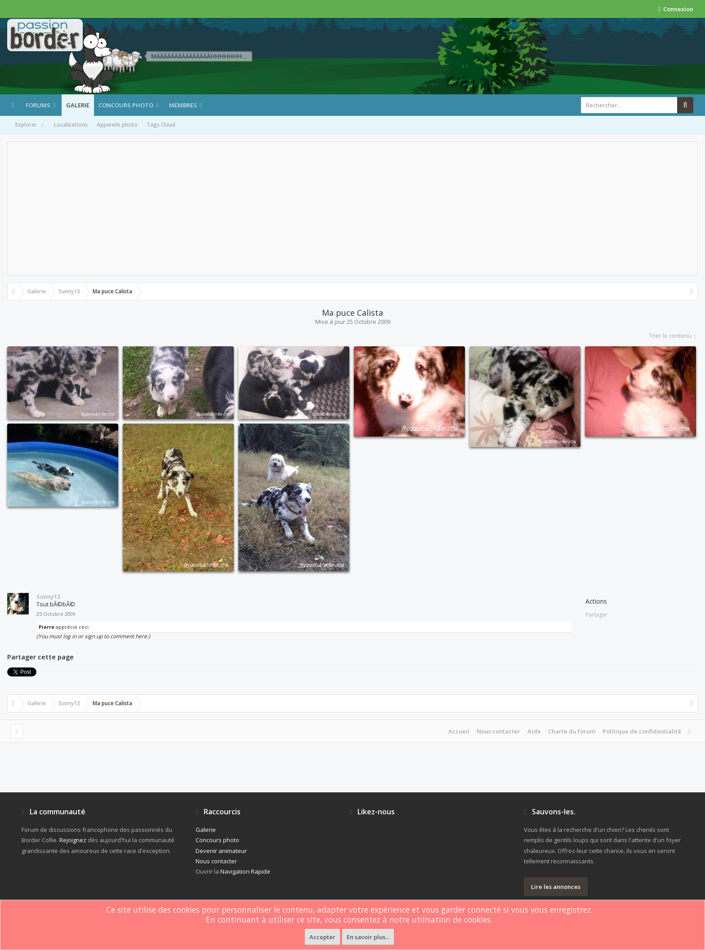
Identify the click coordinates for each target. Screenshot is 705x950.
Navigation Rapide (245, 871)
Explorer (30, 125)
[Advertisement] (352, 208)
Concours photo (125, 105)
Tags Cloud (161, 124)
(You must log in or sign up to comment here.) (93, 636)
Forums (38, 105)
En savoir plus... (368, 937)
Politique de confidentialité (641, 731)
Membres (183, 105)
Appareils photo (117, 124)
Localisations (71, 124)
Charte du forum (571, 731)
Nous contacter (498, 731)
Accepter (322, 937)
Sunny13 (48, 596)
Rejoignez (72, 840)
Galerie (77, 105)
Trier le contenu (673, 335)
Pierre (46, 626)
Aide (534, 731)
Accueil (458, 731)
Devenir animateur (221, 851)
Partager (596, 614)
